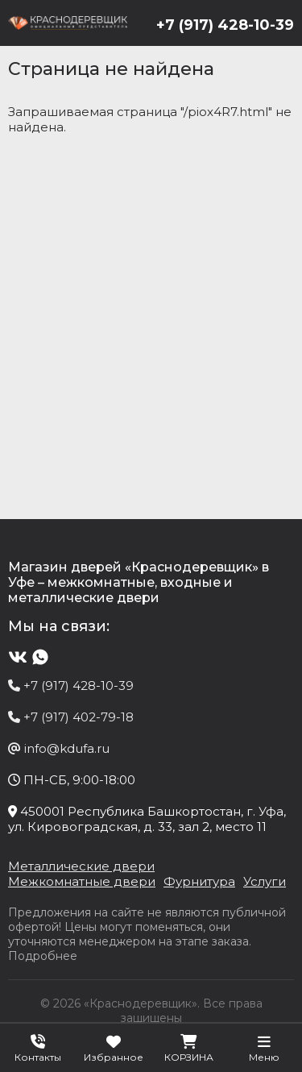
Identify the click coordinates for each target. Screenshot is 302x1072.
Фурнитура (199, 881)
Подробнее (42, 956)
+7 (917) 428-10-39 (225, 25)
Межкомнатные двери (81, 881)
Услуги (264, 881)
